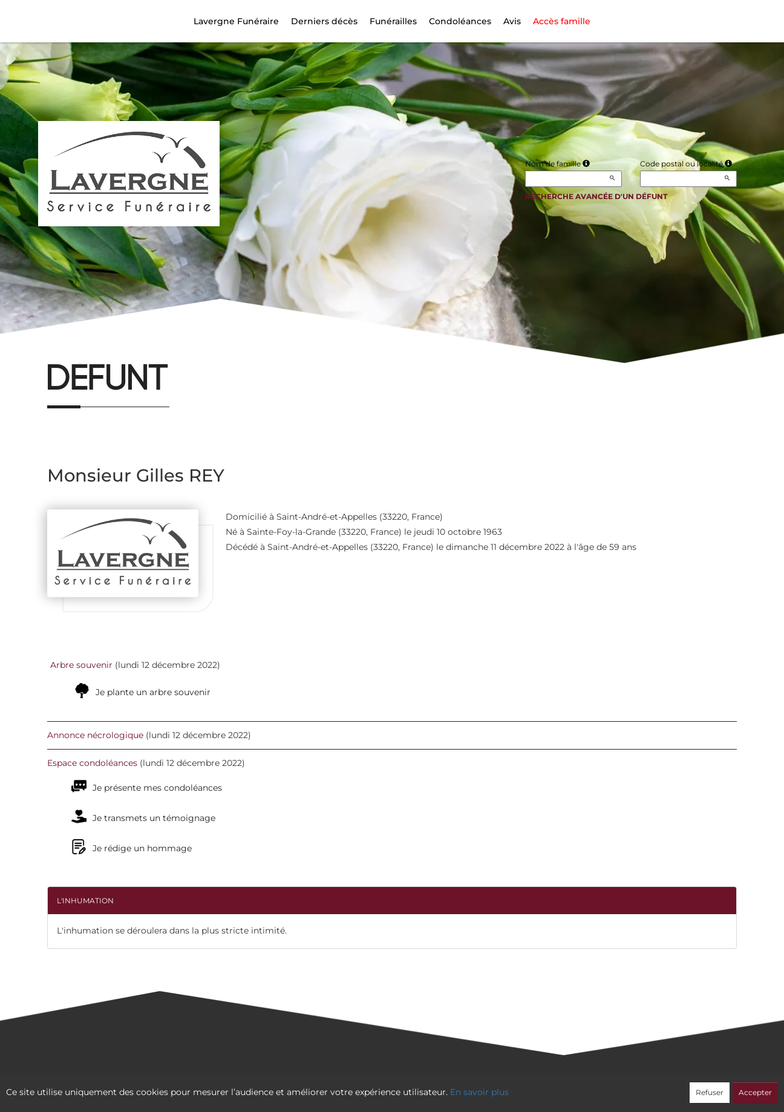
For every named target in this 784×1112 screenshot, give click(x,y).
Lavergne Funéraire (236, 21)
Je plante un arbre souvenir (153, 692)
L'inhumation (85, 900)
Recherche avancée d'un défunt (596, 196)
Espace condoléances (92, 762)
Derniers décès (324, 21)
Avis (512, 21)
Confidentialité (386, 1085)
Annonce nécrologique (95, 735)
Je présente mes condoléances (157, 787)
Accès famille (561, 21)
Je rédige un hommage (142, 848)
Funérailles (393, 21)
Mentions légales (501, 1085)
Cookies (441, 1085)
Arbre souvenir (81, 664)
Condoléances (460, 21)
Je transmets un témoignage (154, 818)
